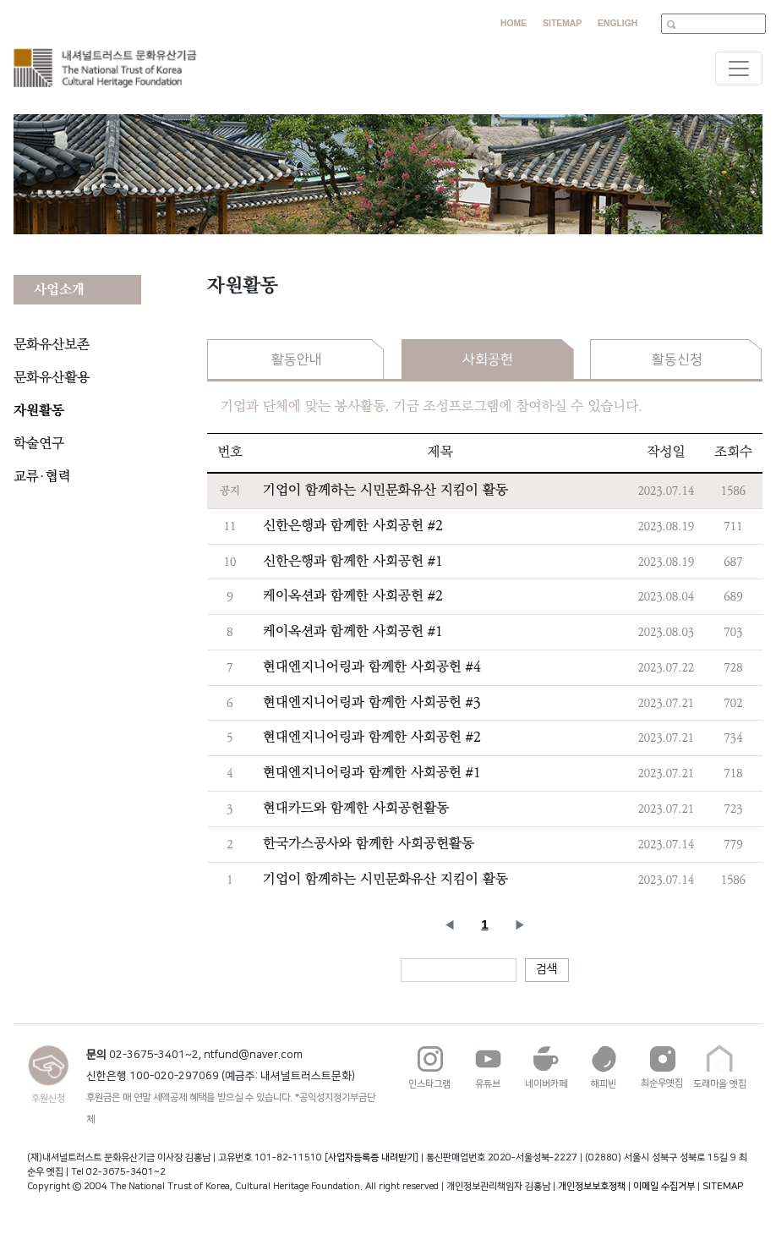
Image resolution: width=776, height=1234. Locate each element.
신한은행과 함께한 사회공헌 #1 (353, 561)
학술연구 (39, 443)
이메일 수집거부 (664, 1186)
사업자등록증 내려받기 (371, 1157)
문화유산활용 (52, 377)
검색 (547, 969)
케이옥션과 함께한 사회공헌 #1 (353, 631)
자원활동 (39, 410)
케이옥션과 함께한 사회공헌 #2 (353, 596)
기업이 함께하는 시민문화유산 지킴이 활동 (385, 490)
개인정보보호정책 (592, 1186)
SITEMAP (722, 1186)
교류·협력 (42, 476)
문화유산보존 (52, 344)
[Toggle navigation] (738, 68)
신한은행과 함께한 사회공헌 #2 (353, 525)
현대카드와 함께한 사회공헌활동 (356, 808)
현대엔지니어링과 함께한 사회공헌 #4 (372, 667)
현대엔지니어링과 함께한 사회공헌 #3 (372, 702)
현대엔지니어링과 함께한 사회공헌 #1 (372, 772)
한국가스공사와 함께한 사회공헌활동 (368, 843)
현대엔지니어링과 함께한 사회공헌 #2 (372, 737)
